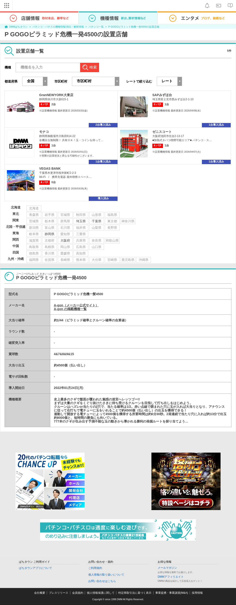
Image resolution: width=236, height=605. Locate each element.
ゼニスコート (162, 132)
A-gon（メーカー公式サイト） (76, 305)
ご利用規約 (95, 568)
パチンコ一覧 (96, 26)
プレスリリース (58, 592)
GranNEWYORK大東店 (56, 95)
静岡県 (49, 234)
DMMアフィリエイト (171, 576)
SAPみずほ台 (162, 95)
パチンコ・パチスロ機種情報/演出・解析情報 (58, 26)
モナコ (44, 132)
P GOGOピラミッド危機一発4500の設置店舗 (133, 26)
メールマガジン (167, 567)
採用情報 (197, 592)
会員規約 (77, 592)
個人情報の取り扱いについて (106, 574)
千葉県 (96, 221)
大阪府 (65, 240)
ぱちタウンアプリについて (35, 568)
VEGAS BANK (50, 168)
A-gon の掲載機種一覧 (70, 309)
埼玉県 (81, 221)
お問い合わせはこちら (102, 581)
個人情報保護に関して (101, 592)
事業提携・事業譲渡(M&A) (171, 592)
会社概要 (39, 592)
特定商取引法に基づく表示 (134, 592)
